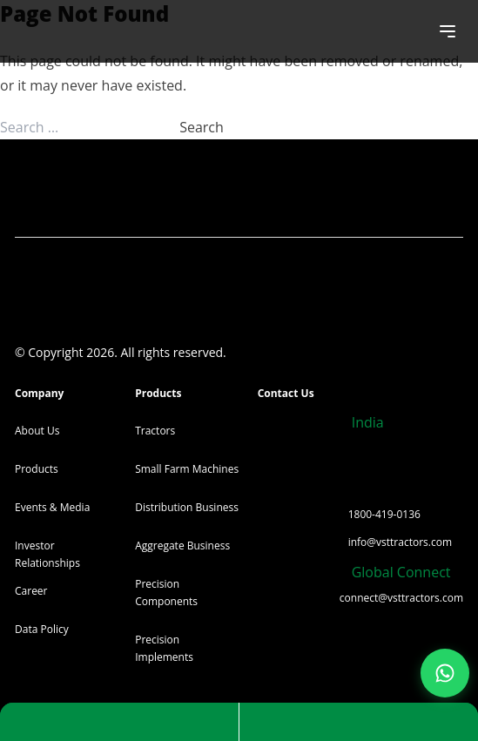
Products (36, 468)
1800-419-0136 (384, 514)
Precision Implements (164, 648)
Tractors (155, 430)
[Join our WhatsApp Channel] (445, 673)
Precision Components (166, 592)
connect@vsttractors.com (401, 597)
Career (31, 590)
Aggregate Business (182, 545)
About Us (37, 430)
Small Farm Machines (187, 468)
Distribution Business (187, 507)
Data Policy (42, 629)
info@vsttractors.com (400, 542)
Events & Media (52, 507)
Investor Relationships (47, 554)
